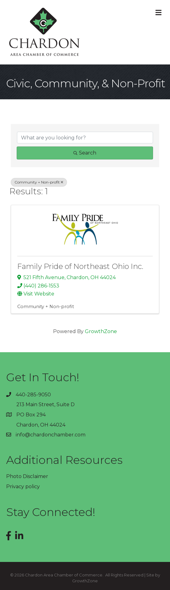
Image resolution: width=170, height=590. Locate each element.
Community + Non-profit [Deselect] (39, 182)
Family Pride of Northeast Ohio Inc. (80, 266)
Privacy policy (23, 486)
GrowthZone (101, 331)
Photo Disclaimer (27, 476)
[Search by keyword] (85, 137)
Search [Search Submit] (84, 153)
